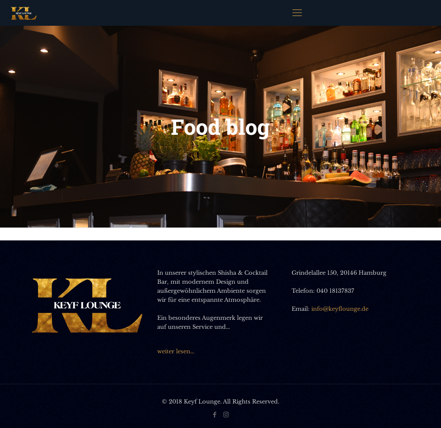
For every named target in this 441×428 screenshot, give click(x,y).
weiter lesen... (175, 351)
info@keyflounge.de (339, 309)
